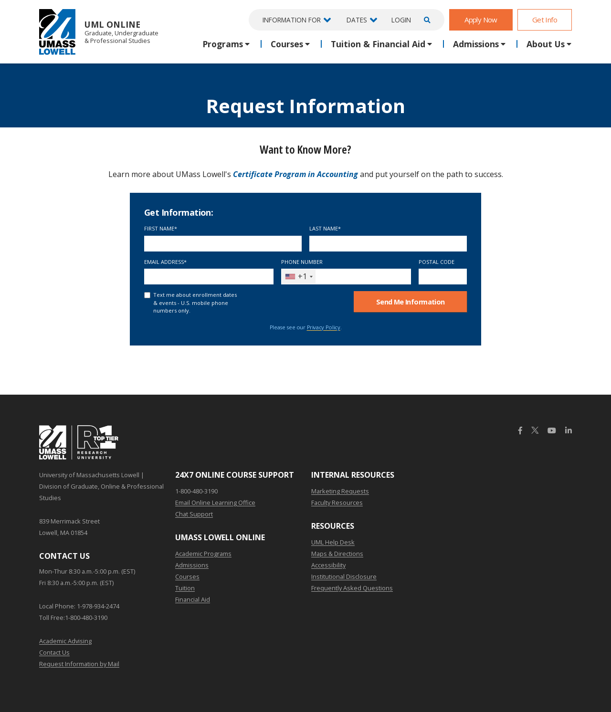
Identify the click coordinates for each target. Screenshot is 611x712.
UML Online (98, 31)
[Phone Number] (346, 276)
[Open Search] (426, 20)
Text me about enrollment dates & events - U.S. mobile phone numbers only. (195, 302)
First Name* (160, 228)
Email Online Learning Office (215, 502)
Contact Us (54, 652)
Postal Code (436, 261)
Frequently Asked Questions (352, 588)
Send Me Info (410, 301)
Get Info (544, 19)
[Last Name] (388, 243)
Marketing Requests (340, 491)
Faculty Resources (337, 502)
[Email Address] (209, 276)
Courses (187, 576)
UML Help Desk (333, 542)
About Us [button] (546, 44)
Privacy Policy (323, 327)
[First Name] (223, 243)
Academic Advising (65, 641)
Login (401, 19)
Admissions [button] (476, 44)
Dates (357, 19)
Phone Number (302, 261)
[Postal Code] (443, 276)
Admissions (192, 565)
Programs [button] (222, 44)
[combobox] (299, 276)
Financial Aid (192, 599)
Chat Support (194, 514)
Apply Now (480, 19)
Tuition (185, 588)
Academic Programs (203, 553)
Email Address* (165, 261)
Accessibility (328, 565)
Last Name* (325, 228)
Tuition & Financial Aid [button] (378, 44)
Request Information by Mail (79, 664)
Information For (292, 19)
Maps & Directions (337, 553)
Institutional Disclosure (344, 576)
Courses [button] (287, 44)
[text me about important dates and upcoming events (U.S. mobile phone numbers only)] (147, 295)
